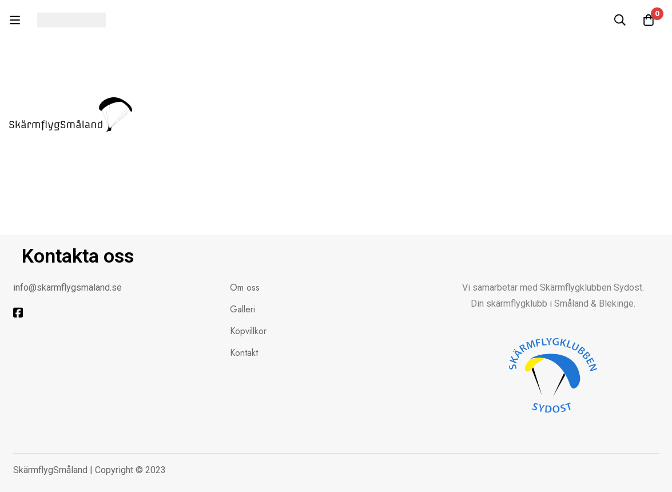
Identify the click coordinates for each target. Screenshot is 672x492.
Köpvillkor (248, 331)
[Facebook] (18, 313)
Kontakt (244, 352)
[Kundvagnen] (648, 20)
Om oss (245, 287)
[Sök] (620, 20)
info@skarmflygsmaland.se (67, 287)
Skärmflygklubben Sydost (591, 287)
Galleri (242, 309)
